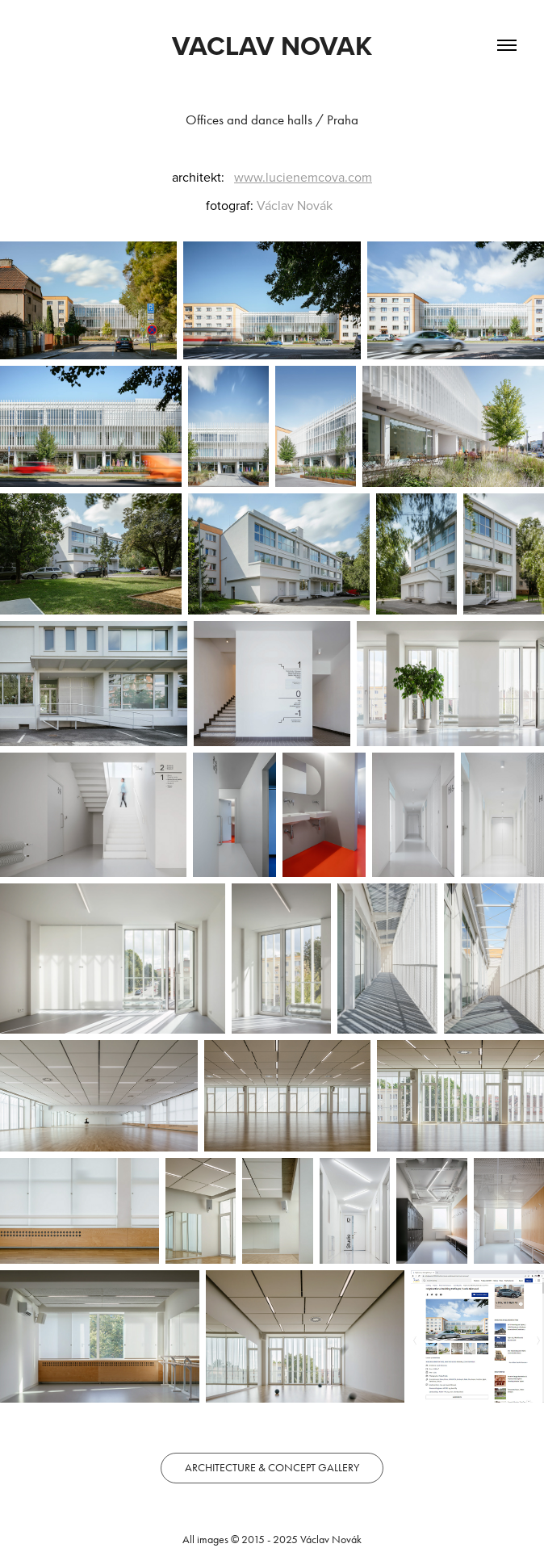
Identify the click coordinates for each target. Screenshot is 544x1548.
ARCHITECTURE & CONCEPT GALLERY (272, 1468)
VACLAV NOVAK (272, 45)
